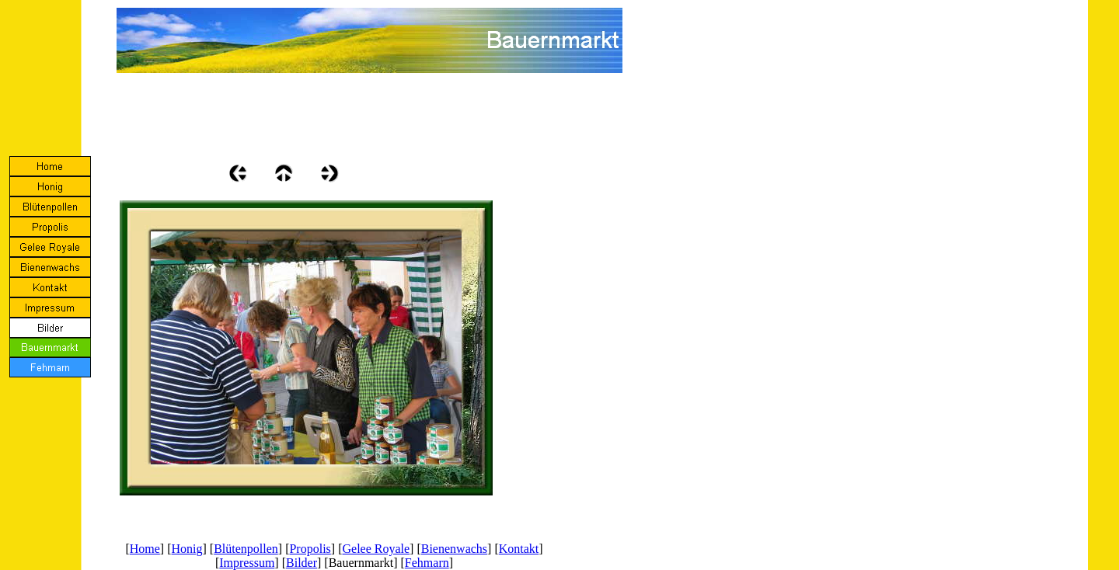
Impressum (246, 562)
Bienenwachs (454, 548)
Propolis (309, 548)
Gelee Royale (376, 548)
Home (145, 548)
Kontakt (519, 548)
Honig (187, 548)
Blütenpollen (246, 548)
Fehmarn (427, 562)
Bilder (301, 562)
